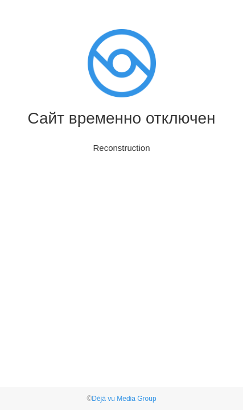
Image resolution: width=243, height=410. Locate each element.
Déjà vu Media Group (124, 399)
